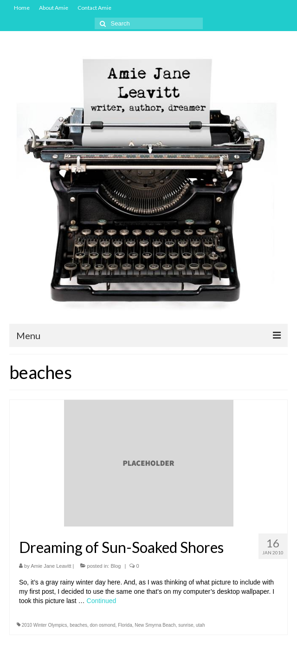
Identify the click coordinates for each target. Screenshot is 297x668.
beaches (78, 625)
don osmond (103, 625)
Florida (125, 625)
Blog (115, 566)
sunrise (185, 625)
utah (200, 625)
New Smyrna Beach (155, 625)
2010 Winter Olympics (44, 625)
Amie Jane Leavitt (51, 566)
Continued (101, 600)
